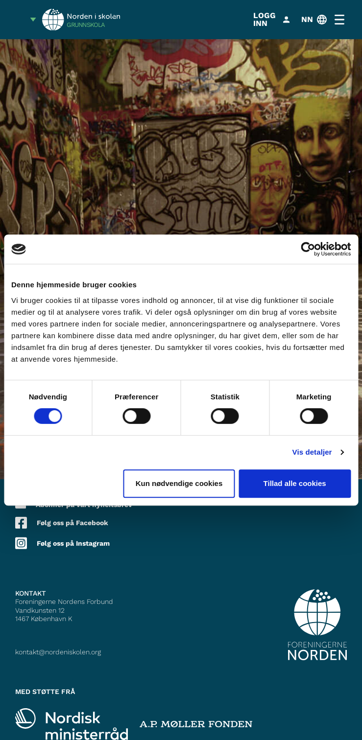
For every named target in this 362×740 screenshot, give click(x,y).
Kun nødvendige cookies (179, 483)
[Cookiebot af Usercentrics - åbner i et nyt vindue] (308, 249)
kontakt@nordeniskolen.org (58, 652)
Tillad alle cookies (295, 483)
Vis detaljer (312, 452)
